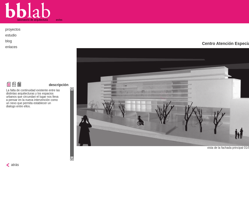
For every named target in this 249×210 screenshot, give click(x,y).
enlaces (11, 47)
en (57, 19)
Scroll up (72, 89)
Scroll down (72, 158)
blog (8, 41)
